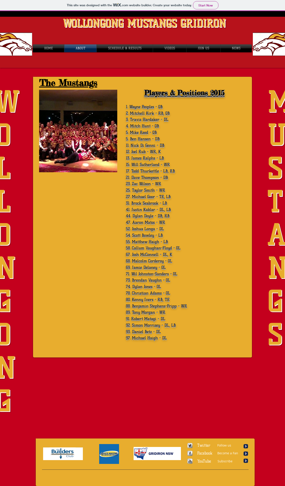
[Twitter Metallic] (190, 445)
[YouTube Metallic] (190, 461)
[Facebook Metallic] (190, 453)
